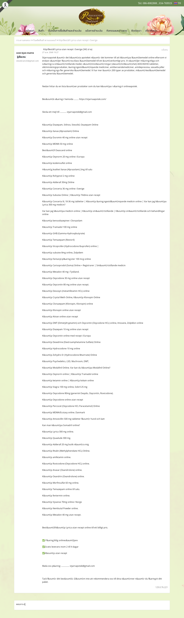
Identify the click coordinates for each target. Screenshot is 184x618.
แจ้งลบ (164, 49)
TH (177, 3)
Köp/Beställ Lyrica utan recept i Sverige (77, 40)
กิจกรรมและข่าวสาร (117, 31)
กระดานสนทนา (23, 40)
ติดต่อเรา (136, 31)
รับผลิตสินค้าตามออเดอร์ (44, 40)
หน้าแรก (30, 31)
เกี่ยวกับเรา (151, 31)
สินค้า (41, 31)
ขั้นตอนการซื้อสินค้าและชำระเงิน (64, 31)
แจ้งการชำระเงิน (93, 31)
